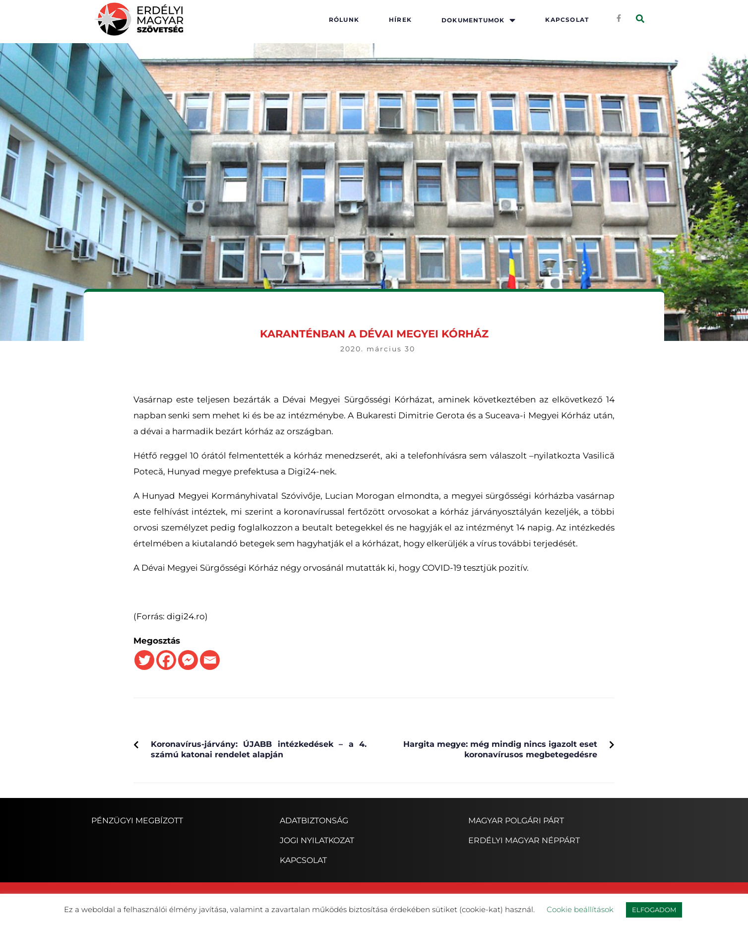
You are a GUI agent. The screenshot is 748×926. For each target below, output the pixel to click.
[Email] (210, 660)
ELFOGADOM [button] (654, 910)
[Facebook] (166, 660)
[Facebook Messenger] (188, 660)
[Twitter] (144, 660)
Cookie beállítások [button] (580, 909)
